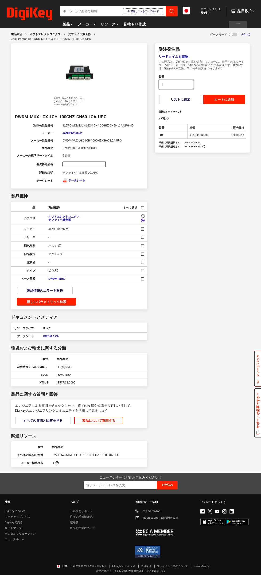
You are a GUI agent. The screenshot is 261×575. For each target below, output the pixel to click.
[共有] (245, 34)
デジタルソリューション (20, 533)
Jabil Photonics (72, 133)
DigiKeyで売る (14, 522)
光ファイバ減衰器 (79, 34)
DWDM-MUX (56, 278)
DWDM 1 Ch (51, 336)
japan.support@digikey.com (156, 518)
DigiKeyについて (15, 511)
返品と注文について (82, 528)
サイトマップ (13, 528)
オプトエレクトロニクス (45, 34)
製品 (66, 24)
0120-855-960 (147, 512)
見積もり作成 (134, 24)
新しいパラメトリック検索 (46, 302)
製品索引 (16, 34)
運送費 (74, 522)
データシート (73, 180)
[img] (29, 14)
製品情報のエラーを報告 (45, 290)
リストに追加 (180, 99)
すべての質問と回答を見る (42, 420)
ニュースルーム (14, 539)
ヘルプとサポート (81, 511)
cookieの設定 (201, 566)
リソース (108, 24)
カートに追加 (224, 99)
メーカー (85, 24)
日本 (62, 566)
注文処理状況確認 (81, 516)
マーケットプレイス (17, 516)
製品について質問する (98, 420)
